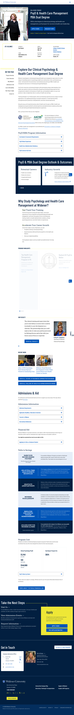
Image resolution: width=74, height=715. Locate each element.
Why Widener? (11, 81)
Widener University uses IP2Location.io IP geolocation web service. (16, 708)
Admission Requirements (40, 408)
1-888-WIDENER (11, 690)
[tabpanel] (30, 175)
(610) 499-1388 (40, 661)
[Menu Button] (69, 2)
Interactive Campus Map (41, 686)
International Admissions (40, 422)
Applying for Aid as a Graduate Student (40, 442)
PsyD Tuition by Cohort (40, 574)
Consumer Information (65, 707)
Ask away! (25, 399)
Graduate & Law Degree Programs (40, 33)
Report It (50, 707)
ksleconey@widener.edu (42, 664)
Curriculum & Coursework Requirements (40, 137)
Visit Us (4, 607)
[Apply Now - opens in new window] (36, 29)
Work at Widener (12, 698)
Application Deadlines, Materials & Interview (40, 413)
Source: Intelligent (63, 267)
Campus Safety (43, 707)
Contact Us (11, 94)
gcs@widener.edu (10, 667)
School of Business (57, 51)
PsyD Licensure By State (40, 151)
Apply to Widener (62, 686)
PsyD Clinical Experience (40, 142)
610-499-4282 (9, 663)
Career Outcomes (10, 78)
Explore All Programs (63, 688)
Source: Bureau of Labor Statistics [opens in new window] (62, 181)
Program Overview (10, 75)
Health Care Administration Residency (40, 146)
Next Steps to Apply (10, 90)
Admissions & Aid (10, 84)
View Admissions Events (11, 615)
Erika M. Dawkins (59, 337)
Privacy (56, 707)
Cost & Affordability (10, 87)
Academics (32, 33)
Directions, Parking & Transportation (45, 688)
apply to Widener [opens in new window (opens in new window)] (48, 469)
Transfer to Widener (40, 417)
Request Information (10, 624)
